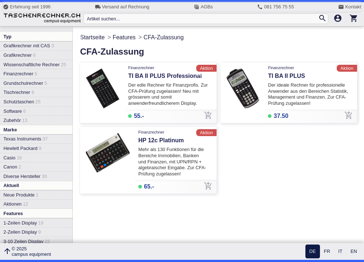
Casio (13, 157)
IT (340, 251)
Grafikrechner (20, 55)
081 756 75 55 (275, 7)
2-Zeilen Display (22, 232)
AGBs (203, 7)
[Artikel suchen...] (202, 19)
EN (354, 251)
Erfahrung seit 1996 (27, 7)
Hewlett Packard (22, 148)
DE (312, 251)
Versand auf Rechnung (122, 7)
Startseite (92, 37)
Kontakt (349, 7)
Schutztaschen (22, 101)
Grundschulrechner (25, 83)
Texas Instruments (26, 139)
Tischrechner (19, 92)
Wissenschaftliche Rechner (35, 64)
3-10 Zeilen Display (27, 241)
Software (15, 111)
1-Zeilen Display (24, 223)
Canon (12, 167)
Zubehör (15, 120)
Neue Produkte (21, 195)
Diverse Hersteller (25, 176)
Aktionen (16, 204)
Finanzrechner (20, 73)
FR (327, 251)
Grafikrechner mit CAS (29, 45)
